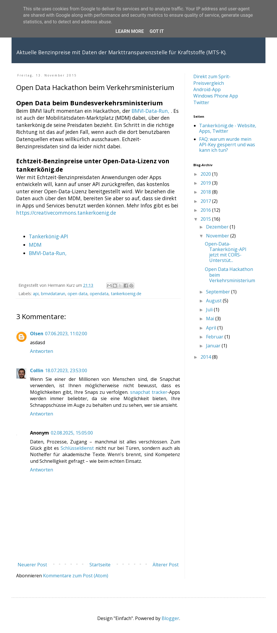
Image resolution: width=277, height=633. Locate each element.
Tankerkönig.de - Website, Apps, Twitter (227, 128)
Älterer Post (166, 564)
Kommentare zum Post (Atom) (75, 575)
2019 (206, 183)
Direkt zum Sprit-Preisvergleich (212, 79)
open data (77, 293)
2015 (206, 219)
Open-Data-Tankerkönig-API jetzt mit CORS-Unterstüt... (225, 252)
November (218, 236)
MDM (35, 244)
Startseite (100, 564)
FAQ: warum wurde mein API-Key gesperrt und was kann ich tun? (227, 144)
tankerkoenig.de (126, 293)
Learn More (129, 31)
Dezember (218, 227)
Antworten (41, 351)
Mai (210, 318)
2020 (206, 174)
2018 (206, 192)
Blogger (170, 618)
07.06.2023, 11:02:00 (66, 333)
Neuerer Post (32, 564)
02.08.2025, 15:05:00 (72, 433)
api (36, 293)
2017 (206, 201)
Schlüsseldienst (77, 448)
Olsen (36, 333)
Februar (215, 337)
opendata (99, 293)
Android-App (207, 89)
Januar (214, 345)
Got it (156, 31)
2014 (206, 357)
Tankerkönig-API (48, 236)
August (214, 300)
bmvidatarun (53, 293)
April (211, 328)
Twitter (201, 102)
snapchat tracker (148, 392)
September (218, 292)
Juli (210, 309)
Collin (36, 370)
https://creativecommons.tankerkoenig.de (66, 212)
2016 (206, 210)
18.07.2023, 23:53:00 (66, 370)
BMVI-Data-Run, (150, 110)
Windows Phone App (215, 96)
